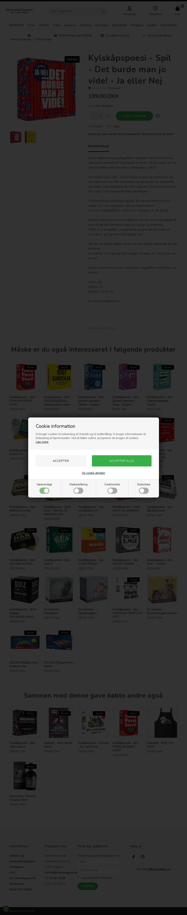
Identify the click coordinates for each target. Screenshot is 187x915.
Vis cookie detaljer (93, 473)
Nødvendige (44, 488)
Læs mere (42, 442)
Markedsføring (78, 488)
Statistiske (143, 488)
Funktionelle (112, 488)
